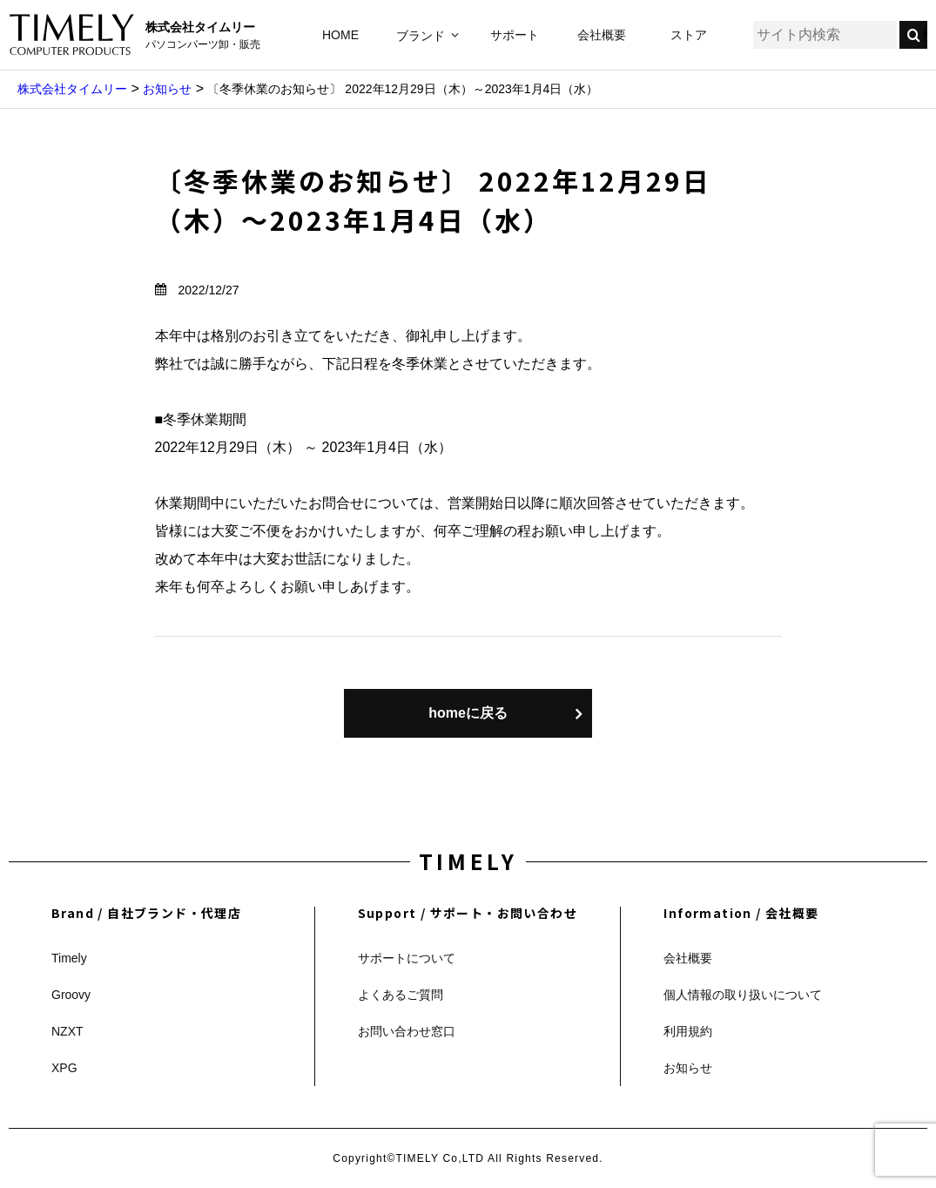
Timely (69, 958)
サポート (514, 35)
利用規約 (687, 1031)
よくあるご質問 (400, 995)
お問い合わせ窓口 (406, 1031)
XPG (64, 1068)
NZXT (67, 1031)
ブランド (420, 36)
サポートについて (406, 958)
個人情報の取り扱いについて (742, 995)
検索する (924, 34)
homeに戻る (468, 712)
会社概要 (601, 35)
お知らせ (687, 1068)
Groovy (71, 995)
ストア (688, 35)
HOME (340, 35)
